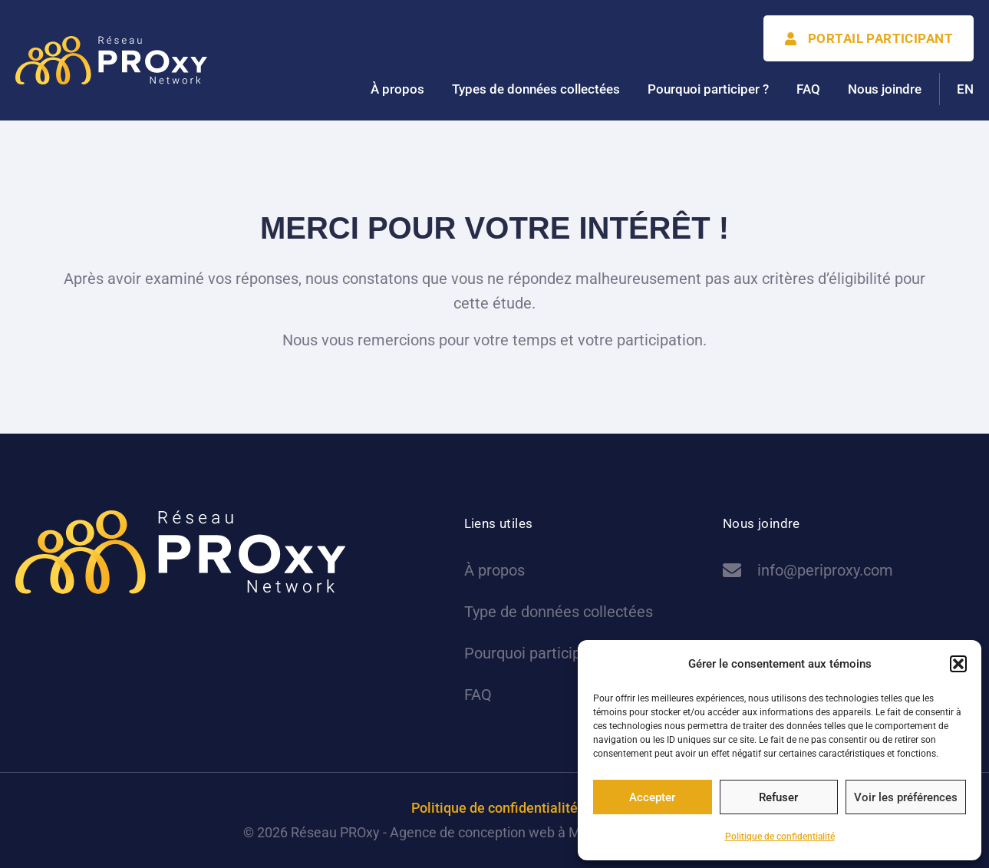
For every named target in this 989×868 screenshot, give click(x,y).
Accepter (652, 797)
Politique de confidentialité (780, 836)
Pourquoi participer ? (708, 89)
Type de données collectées (558, 611)
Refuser (778, 797)
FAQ (808, 89)
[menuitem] (965, 89)
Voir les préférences (906, 797)
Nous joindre (884, 89)
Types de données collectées (536, 89)
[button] (958, 664)
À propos (397, 89)
